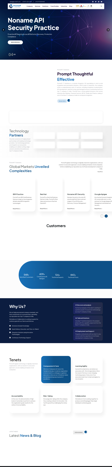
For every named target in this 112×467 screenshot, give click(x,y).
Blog (70, 6)
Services (37, 6)
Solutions (45, 6)
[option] (22, 193)
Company (30, 6)
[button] (101, 216)
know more (62, 101)
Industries (64, 6)
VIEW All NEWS (79, 432)
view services (15, 42)
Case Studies (54, 6)
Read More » (16, 208)
